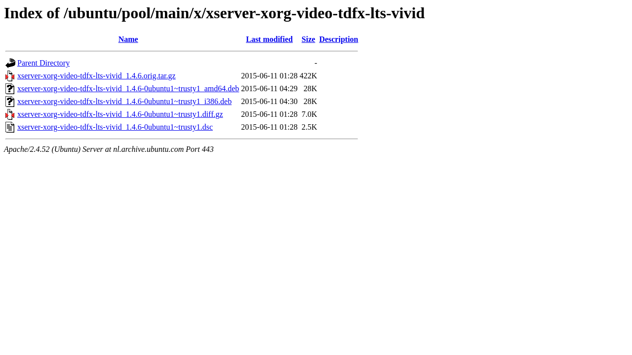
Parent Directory (43, 63)
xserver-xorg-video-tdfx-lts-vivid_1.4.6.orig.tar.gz (96, 75)
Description (338, 39)
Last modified (269, 39)
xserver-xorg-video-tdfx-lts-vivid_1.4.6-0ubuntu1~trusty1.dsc (115, 127)
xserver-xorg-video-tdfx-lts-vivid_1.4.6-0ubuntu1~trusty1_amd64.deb (128, 88)
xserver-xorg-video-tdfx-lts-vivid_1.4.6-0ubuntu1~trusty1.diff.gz (120, 114)
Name (128, 39)
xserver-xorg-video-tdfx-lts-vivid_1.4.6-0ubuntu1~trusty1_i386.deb (124, 101)
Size (309, 39)
